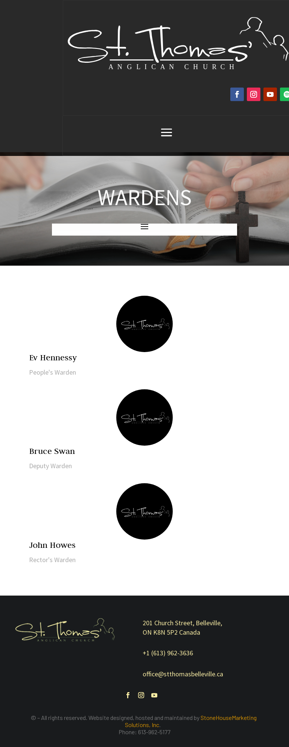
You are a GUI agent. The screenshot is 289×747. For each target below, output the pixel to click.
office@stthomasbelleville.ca (183, 674)
